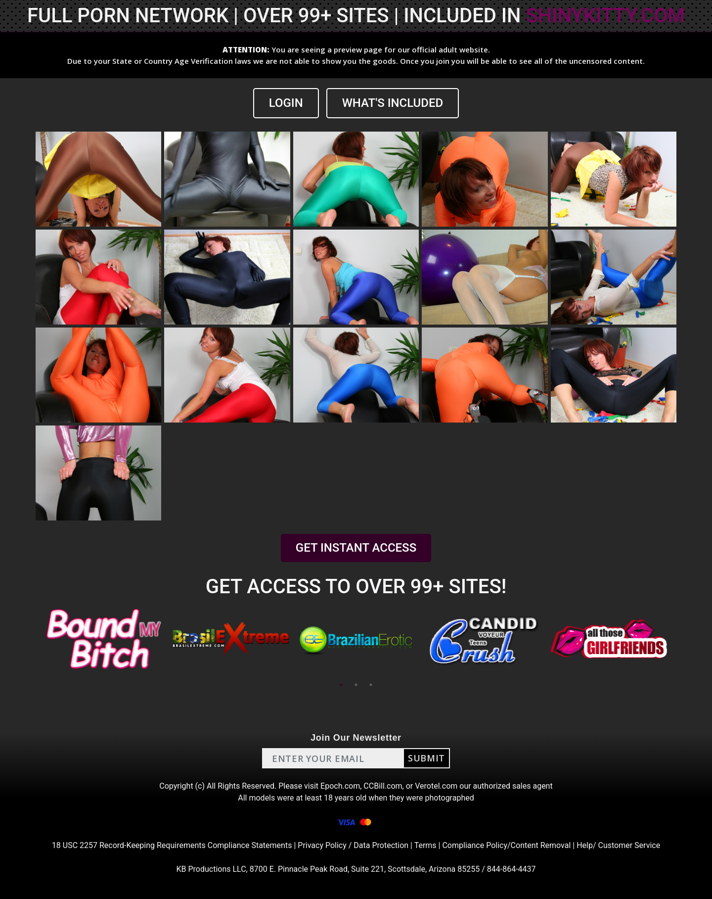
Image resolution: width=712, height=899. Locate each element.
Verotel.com (436, 786)
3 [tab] (371, 685)
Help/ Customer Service (618, 845)
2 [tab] (356, 685)
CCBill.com (382, 786)
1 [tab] (341, 685)
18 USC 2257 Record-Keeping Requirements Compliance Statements (172, 845)
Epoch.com (340, 786)
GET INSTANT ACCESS (356, 548)
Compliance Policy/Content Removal (506, 845)
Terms (425, 845)
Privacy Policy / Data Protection (353, 845)
